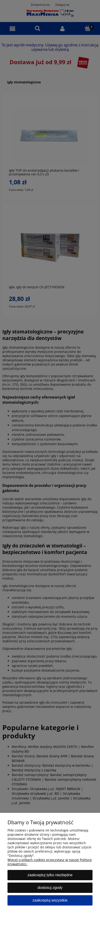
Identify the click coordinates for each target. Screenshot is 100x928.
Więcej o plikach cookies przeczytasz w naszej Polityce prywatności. (49, 862)
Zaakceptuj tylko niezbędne (49, 875)
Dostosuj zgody (50, 888)
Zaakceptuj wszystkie (50, 900)
